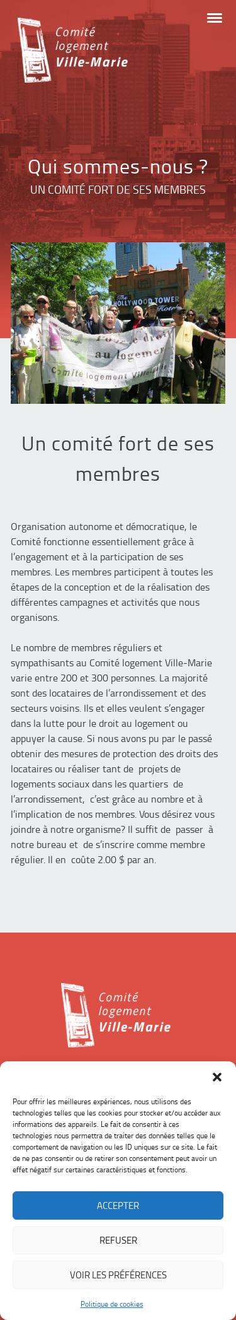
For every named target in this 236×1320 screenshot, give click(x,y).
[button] (217, 1077)
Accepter (118, 1205)
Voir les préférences (118, 1275)
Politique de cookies (112, 1304)
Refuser (118, 1240)
